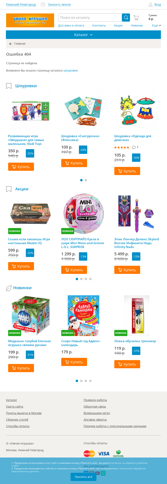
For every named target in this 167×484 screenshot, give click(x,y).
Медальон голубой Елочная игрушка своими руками (29, 343)
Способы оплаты (17, 426)
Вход (157, 4)
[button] (81, 180)
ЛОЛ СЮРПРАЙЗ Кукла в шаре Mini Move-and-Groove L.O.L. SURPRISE (82, 243)
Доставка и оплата (71, 25)
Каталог (11, 400)
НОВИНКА (14, 231)
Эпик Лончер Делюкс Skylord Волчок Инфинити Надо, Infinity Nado (136, 243)
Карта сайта (14, 406)
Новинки (137, 25)
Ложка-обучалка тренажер (135, 341)
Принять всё (83, 477)
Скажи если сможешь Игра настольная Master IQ (29, 241)
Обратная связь (95, 406)
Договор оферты (95, 419)
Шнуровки (70, 70)
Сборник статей (17, 419)
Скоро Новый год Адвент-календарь (81, 343)
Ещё (155, 25)
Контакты (99, 25)
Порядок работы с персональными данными (115, 426)
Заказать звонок (59, 4)
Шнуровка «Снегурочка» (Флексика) (80, 138)
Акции (118, 25)
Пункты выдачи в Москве (24, 413)
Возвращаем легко (97, 413)
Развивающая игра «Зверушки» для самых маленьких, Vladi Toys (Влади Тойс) (26, 140)
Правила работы (95, 400)
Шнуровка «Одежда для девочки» (132, 138)
